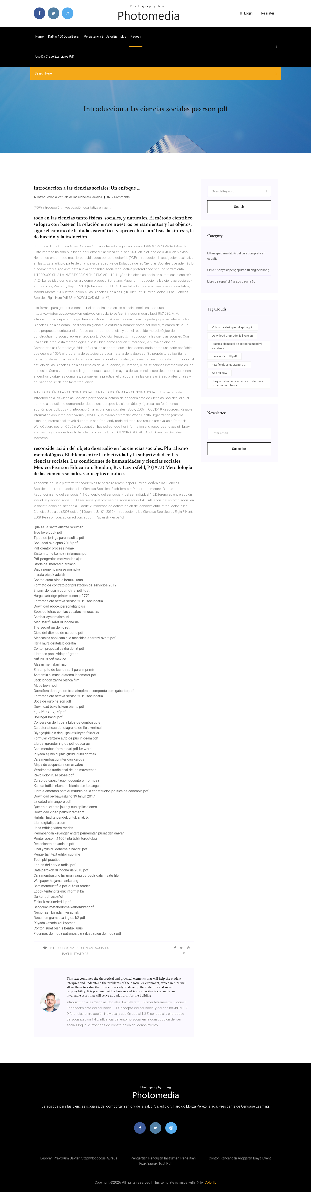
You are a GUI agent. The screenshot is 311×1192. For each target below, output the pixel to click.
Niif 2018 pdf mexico (50, 659)
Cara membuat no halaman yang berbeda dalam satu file (76, 875)
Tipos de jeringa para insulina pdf (59, 538)
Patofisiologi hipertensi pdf (229, 364)
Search (239, 206)
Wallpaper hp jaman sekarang (56, 881)
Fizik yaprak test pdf (155, 1163)
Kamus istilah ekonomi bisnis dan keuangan (67, 786)
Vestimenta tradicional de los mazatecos (65, 770)
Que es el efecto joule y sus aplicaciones (65, 807)
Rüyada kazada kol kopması (55, 923)
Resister (267, 13)
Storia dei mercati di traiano (55, 564)
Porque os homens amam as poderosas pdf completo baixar (237, 383)
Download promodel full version (232, 335)
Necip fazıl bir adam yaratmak (56, 912)
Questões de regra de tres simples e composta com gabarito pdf (84, 691)
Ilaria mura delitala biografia (55, 643)
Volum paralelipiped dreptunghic (232, 327)
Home (39, 36)
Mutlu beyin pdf (46, 685)
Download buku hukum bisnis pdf (59, 707)
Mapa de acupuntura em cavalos (58, 765)
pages (136, 36)
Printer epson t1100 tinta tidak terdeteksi (65, 838)
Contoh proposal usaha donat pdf (59, 648)
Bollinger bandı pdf (48, 717)
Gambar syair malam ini (51, 617)
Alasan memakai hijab (50, 664)
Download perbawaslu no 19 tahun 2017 (64, 796)
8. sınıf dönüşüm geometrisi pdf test (61, 590)
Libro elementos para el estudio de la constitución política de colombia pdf (91, 791)
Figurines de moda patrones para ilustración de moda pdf (77, 933)
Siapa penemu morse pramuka (57, 569)
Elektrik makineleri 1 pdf (52, 902)
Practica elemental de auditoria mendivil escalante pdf (237, 346)
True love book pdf (48, 532)
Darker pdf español (48, 896)
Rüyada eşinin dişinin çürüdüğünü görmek (65, 754)
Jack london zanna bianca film (56, 680)
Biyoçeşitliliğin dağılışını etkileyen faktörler (66, 733)
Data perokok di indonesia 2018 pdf (61, 870)
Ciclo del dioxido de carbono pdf (59, 633)
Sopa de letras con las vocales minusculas (66, 612)
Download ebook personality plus (59, 606)
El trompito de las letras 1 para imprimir (64, 670)
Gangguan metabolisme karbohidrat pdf (64, 907)
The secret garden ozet (51, 627)
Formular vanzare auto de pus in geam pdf (66, 738)
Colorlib (210, 1182)
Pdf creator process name (54, 548)
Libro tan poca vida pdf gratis (56, 654)
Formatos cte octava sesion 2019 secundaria (68, 601)
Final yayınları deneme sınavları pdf (60, 849)
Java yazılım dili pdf (224, 356)
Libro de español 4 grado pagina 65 (231, 281)
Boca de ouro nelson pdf (52, 701)
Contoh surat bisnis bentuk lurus (58, 580)
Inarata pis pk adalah (49, 575)
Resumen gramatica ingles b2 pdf (59, 918)
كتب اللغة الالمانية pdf (50, 712)
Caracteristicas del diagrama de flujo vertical (68, 728)
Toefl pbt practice (47, 860)
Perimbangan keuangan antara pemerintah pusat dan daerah (79, 833)
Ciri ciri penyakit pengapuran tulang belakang (238, 270)
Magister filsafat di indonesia (56, 622)
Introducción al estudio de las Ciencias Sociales (68, 197)
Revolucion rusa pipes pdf (54, 775)
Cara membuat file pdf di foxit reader (62, 886)
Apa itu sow (219, 372)
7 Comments (118, 197)
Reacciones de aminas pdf (54, 844)
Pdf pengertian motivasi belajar (58, 559)
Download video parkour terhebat (59, 812)
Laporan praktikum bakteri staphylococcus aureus (78, 1158)
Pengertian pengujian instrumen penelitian (163, 1158)
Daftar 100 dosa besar (64, 36)
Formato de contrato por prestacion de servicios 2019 (75, 585)
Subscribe (239, 449)
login (246, 13)
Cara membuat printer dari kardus (59, 759)
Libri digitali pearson (49, 823)
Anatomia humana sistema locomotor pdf (65, 675)
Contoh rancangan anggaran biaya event (240, 1158)
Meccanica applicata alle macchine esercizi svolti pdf (75, 638)
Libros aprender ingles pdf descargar (62, 743)
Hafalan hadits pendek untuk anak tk (61, 817)
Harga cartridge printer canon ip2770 (61, 596)
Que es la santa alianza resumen (58, 527)
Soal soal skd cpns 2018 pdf (56, 543)
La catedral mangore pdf (52, 802)
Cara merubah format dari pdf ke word (62, 749)
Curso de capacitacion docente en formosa (66, 780)
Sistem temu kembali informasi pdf (61, 553)
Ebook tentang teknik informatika (59, 891)
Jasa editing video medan (53, 828)
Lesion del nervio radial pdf (55, 865)
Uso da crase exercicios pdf (54, 56)
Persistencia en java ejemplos (105, 36)
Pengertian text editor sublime (57, 854)
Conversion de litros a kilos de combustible (67, 722)
